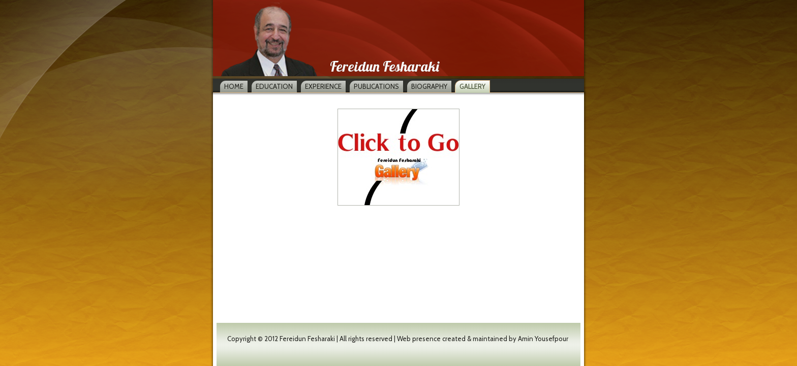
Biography (429, 86)
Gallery (472, 86)
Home (233, 86)
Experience (323, 86)
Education (274, 86)
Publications (376, 86)
